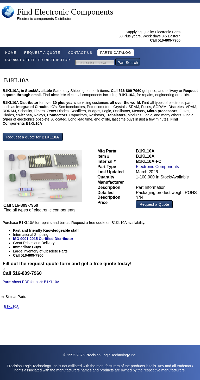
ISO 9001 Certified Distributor (37, 60)
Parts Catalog (115, 53)
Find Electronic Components (65, 11)
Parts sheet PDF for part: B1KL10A (31, 282)
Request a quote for (32, 137)
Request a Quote (154, 204)
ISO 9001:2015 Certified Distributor (43, 239)
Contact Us (80, 53)
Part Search (127, 62)
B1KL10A (11, 306)
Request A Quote (42, 53)
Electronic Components (157, 166)
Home (10, 53)
